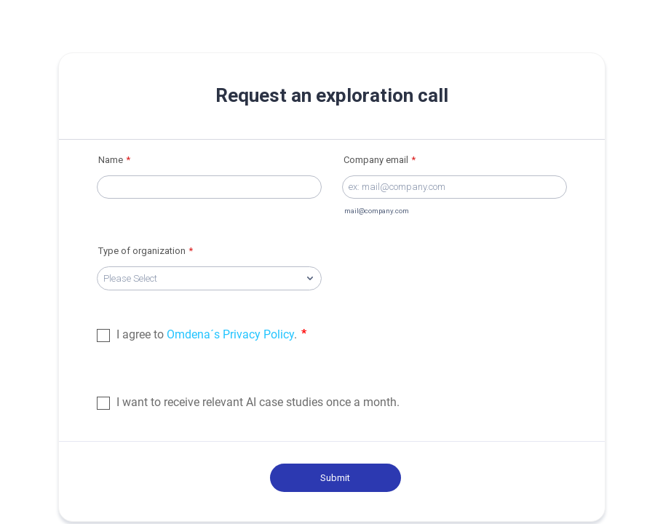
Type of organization (145, 250)
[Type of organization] (209, 278)
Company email (380, 159)
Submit (335, 477)
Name (114, 159)
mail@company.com (376, 211)
